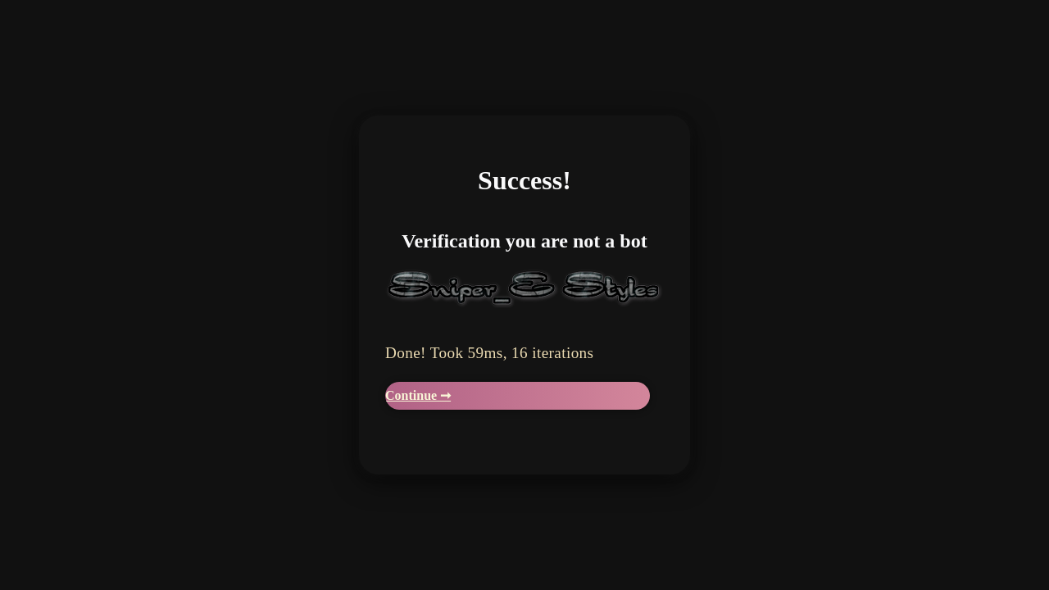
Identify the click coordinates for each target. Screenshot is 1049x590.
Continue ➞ (418, 395)
